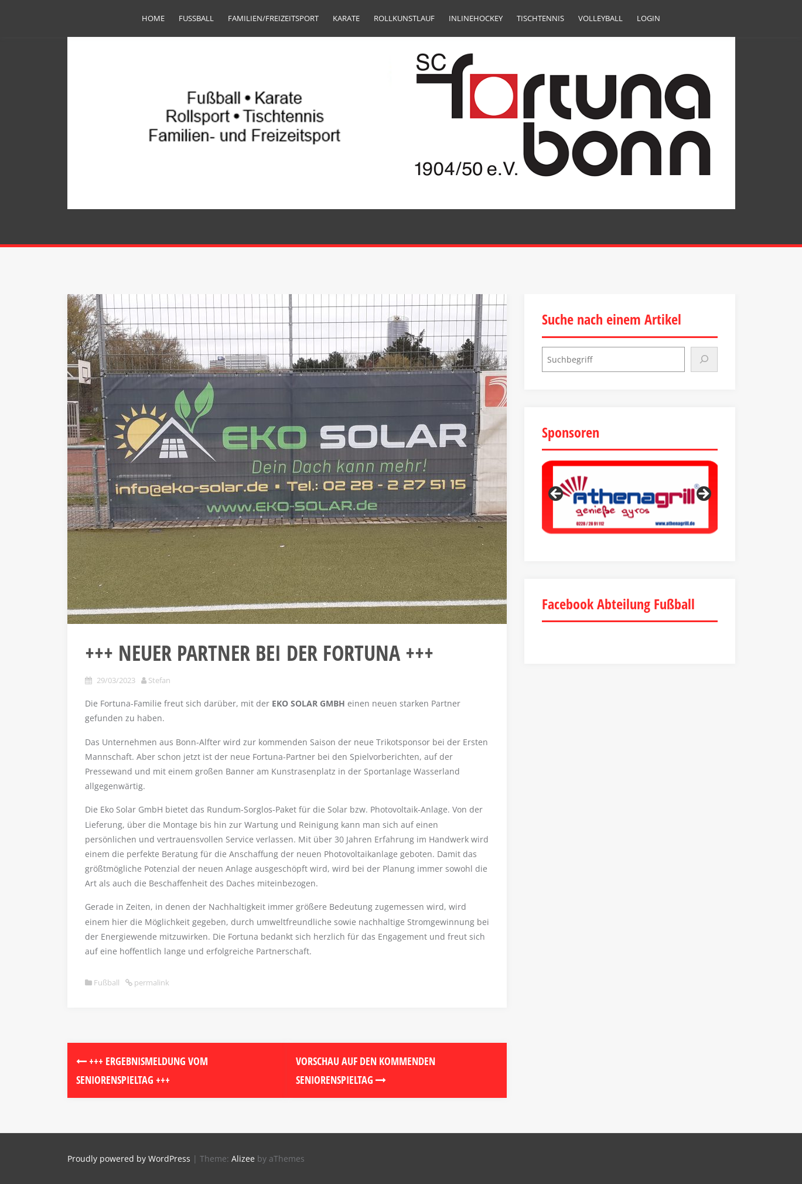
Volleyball (600, 18)
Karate (346, 18)
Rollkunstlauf (404, 18)
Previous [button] (556, 494)
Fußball (196, 18)
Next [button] (703, 494)
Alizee (243, 1158)
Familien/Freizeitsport (273, 18)
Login (648, 18)
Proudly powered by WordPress (128, 1158)
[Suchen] (704, 359)
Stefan (159, 680)
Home (153, 18)
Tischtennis (540, 18)
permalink (150, 982)
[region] (630, 497)
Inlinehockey (476, 18)
